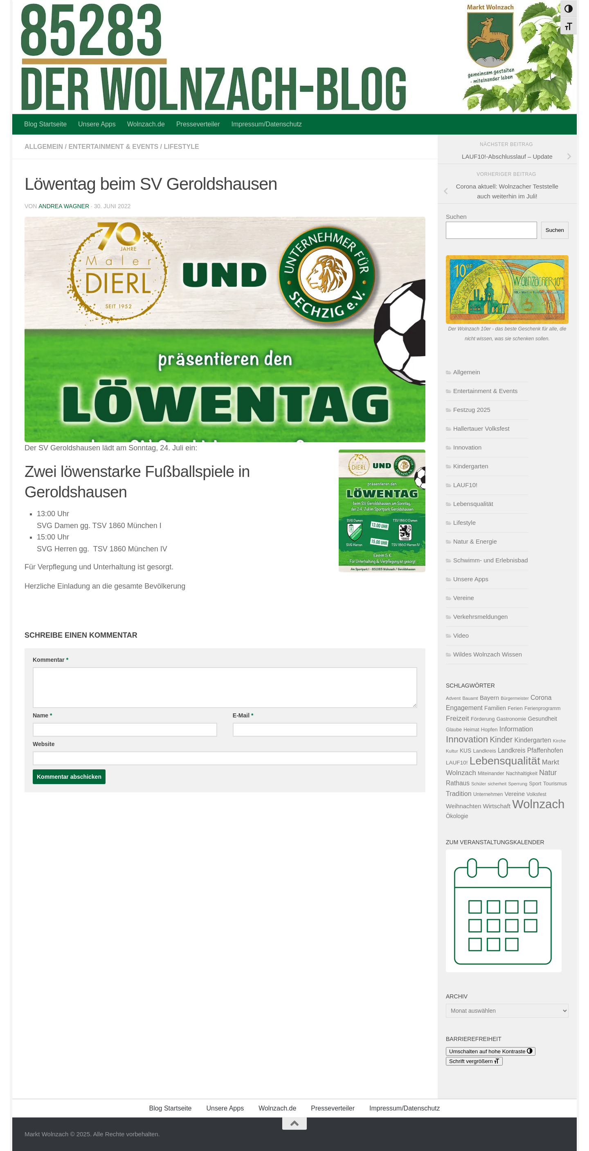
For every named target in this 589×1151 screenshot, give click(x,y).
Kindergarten (470, 466)
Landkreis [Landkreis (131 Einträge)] (484, 751)
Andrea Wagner (63, 206)
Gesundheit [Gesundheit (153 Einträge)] (542, 718)
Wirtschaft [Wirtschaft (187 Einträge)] (496, 806)
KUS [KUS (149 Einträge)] (465, 750)
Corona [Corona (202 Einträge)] (541, 697)
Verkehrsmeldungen (480, 616)
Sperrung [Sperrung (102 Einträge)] (517, 783)
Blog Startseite (45, 124)
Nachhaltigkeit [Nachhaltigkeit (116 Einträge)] (521, 773)
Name (42, 715)
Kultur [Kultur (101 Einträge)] (452, 751)
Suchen (456, 216)
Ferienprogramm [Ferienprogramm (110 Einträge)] (542, 708)
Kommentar (50, 659)
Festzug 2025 (471, 409)
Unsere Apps (97, 124)
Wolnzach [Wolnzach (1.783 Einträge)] (538, 804)
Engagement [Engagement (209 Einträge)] (464, 707)
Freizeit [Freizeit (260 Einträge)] (457, 718)
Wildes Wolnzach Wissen (487, 654)
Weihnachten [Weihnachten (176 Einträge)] (463, 806)
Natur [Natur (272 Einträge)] (548, 773)
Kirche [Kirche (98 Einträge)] (559, 740)
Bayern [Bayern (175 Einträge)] (489, 698)
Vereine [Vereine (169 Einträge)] (515, 794)
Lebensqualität (473, 503)
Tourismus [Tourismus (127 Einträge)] (555, 783)
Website (43, 744)
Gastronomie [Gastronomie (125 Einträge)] (511, 719)
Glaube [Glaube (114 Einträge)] (454, 730)
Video (461, 635)
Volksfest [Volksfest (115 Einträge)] (536, 794)
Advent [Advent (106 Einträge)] (453, 698)
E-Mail (243, 715)
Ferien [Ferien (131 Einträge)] (515, 708)
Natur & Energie (475, 541)
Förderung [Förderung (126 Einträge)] (483, 719)
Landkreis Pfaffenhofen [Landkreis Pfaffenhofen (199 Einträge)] (530, 750)
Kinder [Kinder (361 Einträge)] (501, 739)
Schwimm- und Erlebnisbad (490, 560)
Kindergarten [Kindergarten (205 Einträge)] (532, 740)
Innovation (467, 447)
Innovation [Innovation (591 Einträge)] (467, 739)
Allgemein (44, 146)
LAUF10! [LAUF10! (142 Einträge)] (457, 763)
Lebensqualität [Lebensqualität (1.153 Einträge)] (505, 761)
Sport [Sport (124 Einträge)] (535, 784)
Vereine (463, 597)
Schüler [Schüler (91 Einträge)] (478, 783)
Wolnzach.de (146, 124)
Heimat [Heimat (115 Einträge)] (471, 730)
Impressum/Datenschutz (267, 124)
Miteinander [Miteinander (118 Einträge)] (491, 773)
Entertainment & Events (114, 146)
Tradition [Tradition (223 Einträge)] (459, 793)
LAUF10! (465, 484)
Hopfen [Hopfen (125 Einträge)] (489, 730)
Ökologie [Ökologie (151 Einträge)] (457, 816)
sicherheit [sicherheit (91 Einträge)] (497, 783)
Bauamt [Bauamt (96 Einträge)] (470, 698)
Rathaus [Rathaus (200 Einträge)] (458, 783)
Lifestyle (181, 146)
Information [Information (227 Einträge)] (516, 729)
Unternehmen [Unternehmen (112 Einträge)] (488, 794)
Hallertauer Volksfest (481, 428)
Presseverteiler (198, 124)
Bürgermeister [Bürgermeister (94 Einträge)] (515, 698)
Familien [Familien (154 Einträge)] (495, 708)
